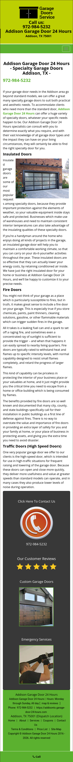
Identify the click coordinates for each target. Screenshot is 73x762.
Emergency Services (36, 639)
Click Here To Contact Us (36, 501)
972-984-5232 (36, 27)
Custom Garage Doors (36, 581)
